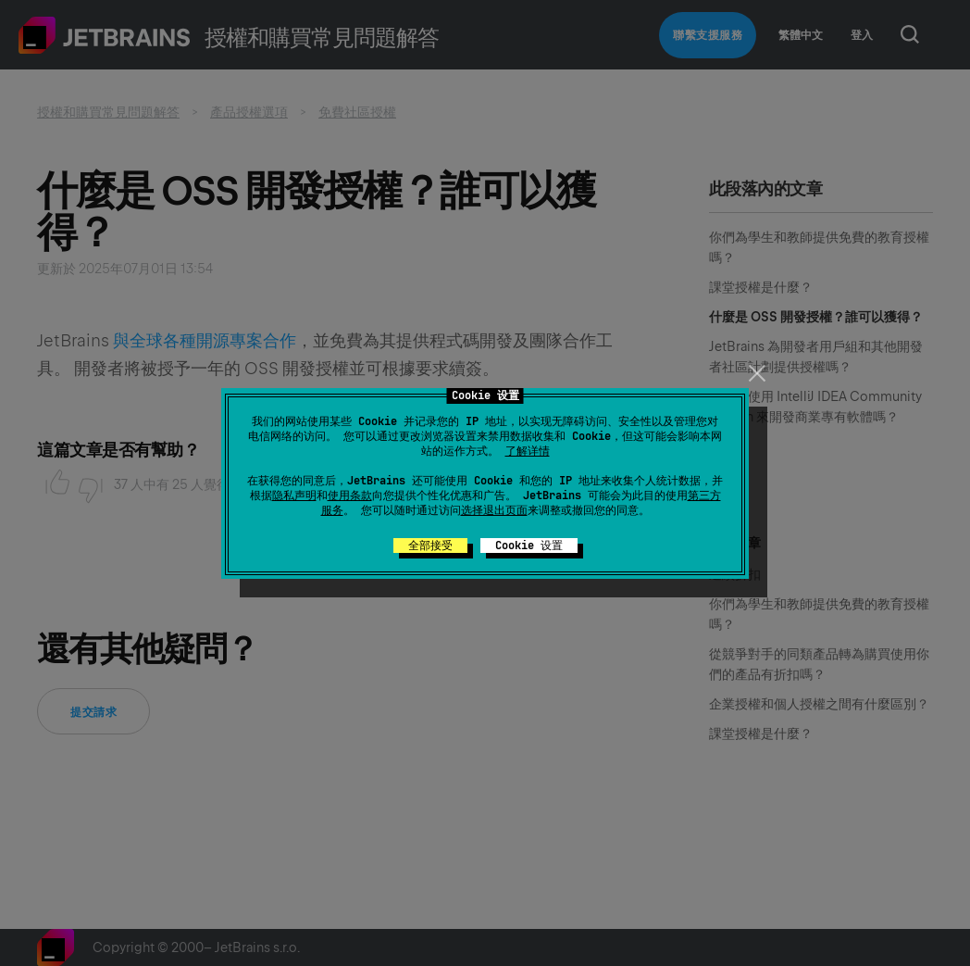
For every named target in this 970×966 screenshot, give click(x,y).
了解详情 (527, 451)
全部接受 (430, 545)
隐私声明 (294, 495)
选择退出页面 (494, 510)
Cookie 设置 (529, 545)
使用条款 (350, 495)
